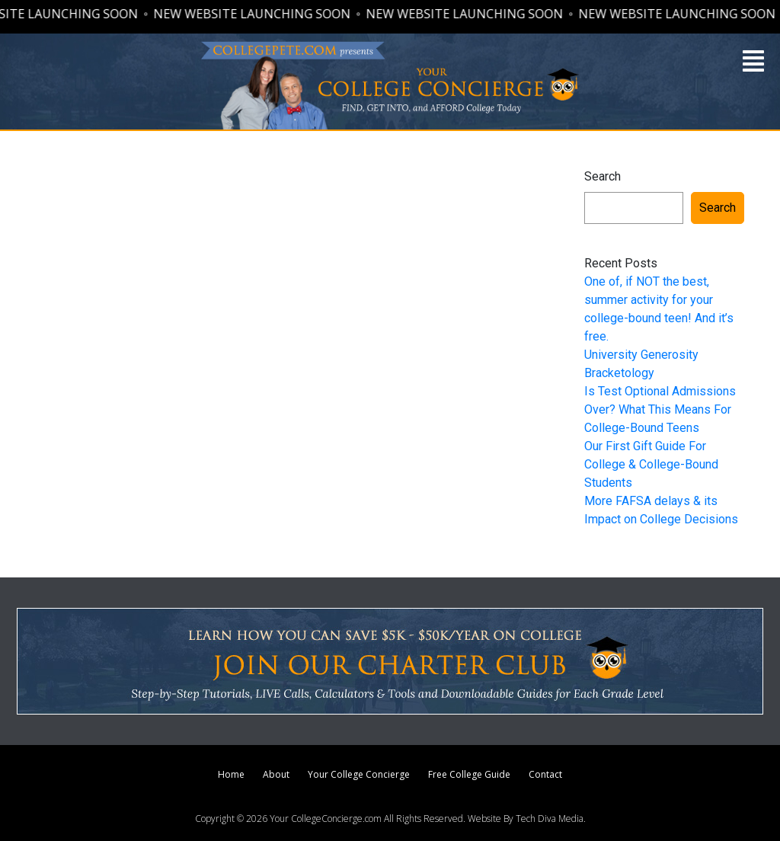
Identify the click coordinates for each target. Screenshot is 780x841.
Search (602, 176)
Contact (545, 774)
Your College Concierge (359, 774)
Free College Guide (469, 774)
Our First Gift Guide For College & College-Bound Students (651, 464)
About (276, 774)
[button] (753, 61)
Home (231, 774)
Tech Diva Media (549, 818)
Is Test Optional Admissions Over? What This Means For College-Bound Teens (660, 409)
